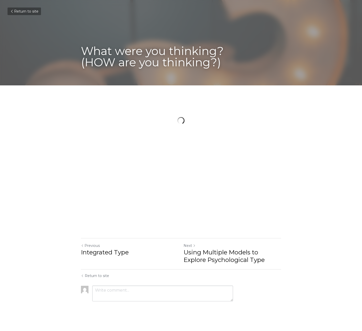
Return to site (24, 11)
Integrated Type (105, 252)
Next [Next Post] (190, 245)
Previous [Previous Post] (90, 245)
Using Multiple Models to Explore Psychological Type (224, 256)
